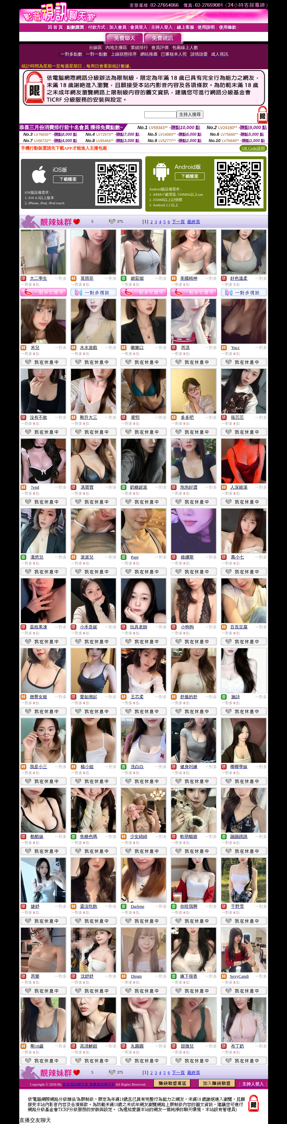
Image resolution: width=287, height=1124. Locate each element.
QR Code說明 (253, 148)
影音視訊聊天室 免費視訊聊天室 (89, 1084)
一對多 (61, 278)
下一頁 (178, 221)
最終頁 (193, 221)
